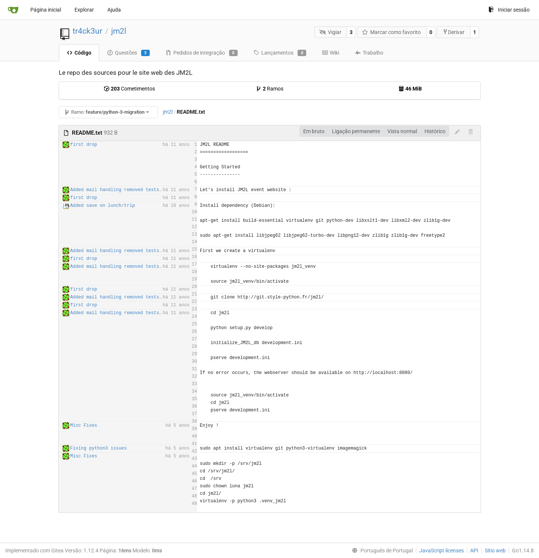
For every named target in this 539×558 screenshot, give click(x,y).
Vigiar (330, 32)
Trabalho (369, 53)
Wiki (330, 53)
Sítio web (495, 551)
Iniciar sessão (509, 10)
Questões (128, 53)
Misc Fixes (83, 425)
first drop (83, 144)
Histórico (434, 131)
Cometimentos (129, 89)
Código (79, 53)
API (474, 551)
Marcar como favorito (391, 32)
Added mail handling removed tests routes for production (144, 190)
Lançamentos (279, 53)
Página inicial (45, 10)
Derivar (453, 32)
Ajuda (114, 10)
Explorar (84, 10)
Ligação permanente (356, 131)
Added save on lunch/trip (102, 205)
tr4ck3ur (87, 31)
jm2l (118, 31)
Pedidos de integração (201, 53)
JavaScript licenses (441, 551)
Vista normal (402, 131)
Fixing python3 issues (98, 448)
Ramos (269, 89)
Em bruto (314, 131)
